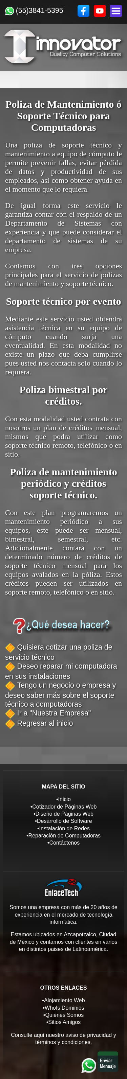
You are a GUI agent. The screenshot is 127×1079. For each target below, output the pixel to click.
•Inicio (63, 799)
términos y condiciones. (63, 1042)
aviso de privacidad (88, 1035)
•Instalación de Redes (63, 828)
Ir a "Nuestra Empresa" (54, 713)
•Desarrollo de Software (63, 821)
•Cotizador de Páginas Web (63, 807)
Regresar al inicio (45, 723)
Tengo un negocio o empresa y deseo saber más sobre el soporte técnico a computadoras (60, 694)
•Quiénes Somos (63, 1015)
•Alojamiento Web (63, 1000)
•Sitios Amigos (63, 1022)
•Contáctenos (63, 843)
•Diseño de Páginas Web (63, 814)
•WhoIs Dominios (63, 1008)
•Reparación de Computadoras (63, 835)
